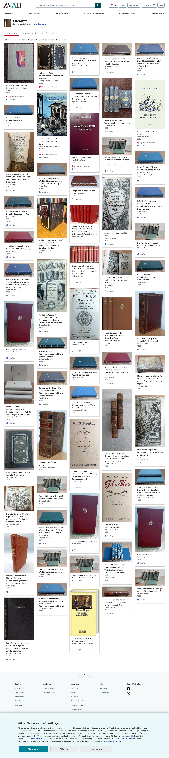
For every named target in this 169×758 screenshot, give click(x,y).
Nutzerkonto (134, 5)
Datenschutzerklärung (78, 701)
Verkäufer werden (158, 13)
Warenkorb (18, 705)
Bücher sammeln (62, 13)
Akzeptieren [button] (33, 749)
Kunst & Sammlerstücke (94, 13)
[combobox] (65, 5)
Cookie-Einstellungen (38, 738)
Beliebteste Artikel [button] (11, 33)
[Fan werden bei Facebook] (139, 688)
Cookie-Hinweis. (128, 738)
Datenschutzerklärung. (112, 741)
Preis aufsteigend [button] (46, 33)
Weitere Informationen (64, 40)
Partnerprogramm (49, 692)
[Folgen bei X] (139, 694)
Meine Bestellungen (21, 701)
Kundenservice (104, 692)
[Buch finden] (98, 5)
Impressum (75, 697)
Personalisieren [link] (96, 749)
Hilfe (161, 5)
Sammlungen (34, 13)
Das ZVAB (74, 688)
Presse (73, 692)
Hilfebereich (103, 688)
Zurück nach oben (84, 677)
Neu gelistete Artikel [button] (29, 33)
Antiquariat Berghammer (38, 24)
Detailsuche (8, 13)
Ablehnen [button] (64, 749)
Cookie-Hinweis (76, 709)
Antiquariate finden (127, 13)
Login (123, 5)
